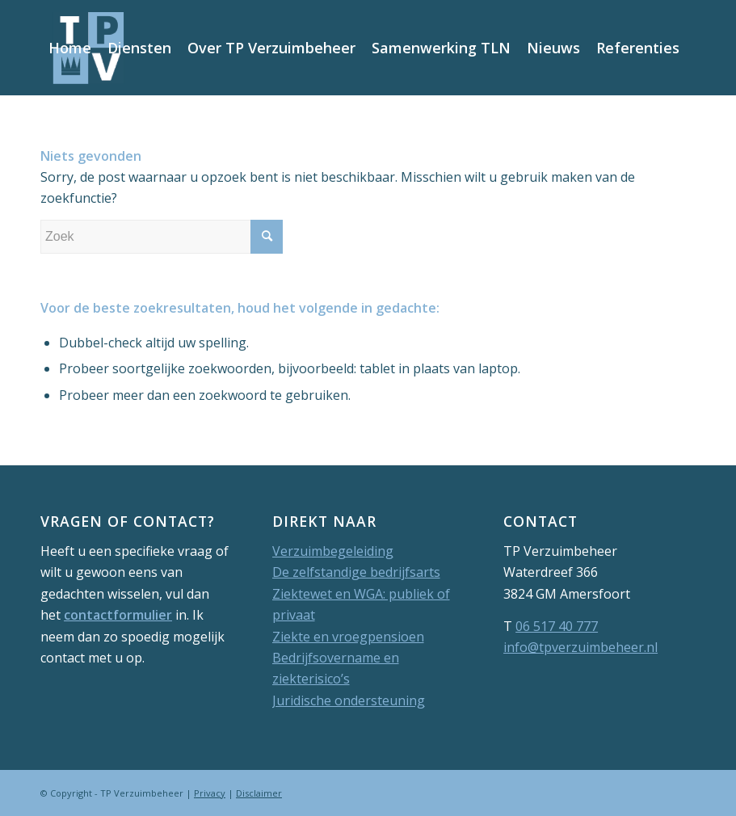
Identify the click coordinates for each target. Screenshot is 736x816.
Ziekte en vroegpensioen (348, 637)
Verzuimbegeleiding (332, 551)
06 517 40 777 (556, 626)
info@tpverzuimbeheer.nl (580, 647)
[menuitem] (69, 48)
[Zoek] (127, 141)
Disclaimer (259, 793)
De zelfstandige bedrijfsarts (356, 572)
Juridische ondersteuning (348, 700)
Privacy (209, 793)
